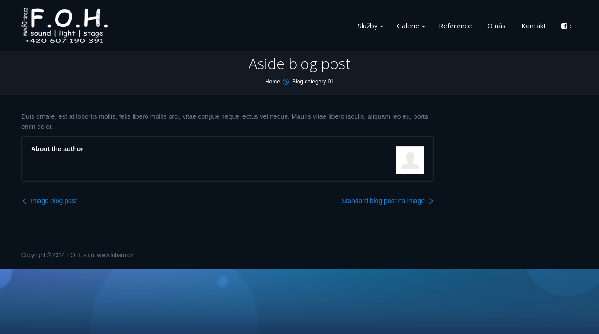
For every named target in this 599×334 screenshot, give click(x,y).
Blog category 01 (313, 81)
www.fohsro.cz (115, 255)
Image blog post (54, 201)
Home (272, 81)
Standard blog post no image (383, 201)
